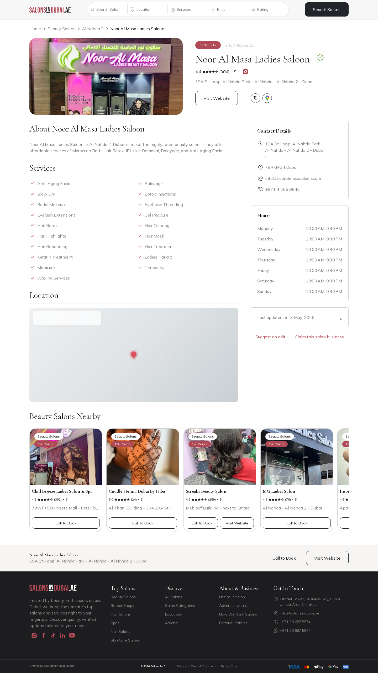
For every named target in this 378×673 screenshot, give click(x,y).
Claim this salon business (319, 336)
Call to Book (65, 523)
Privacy (181, 666)
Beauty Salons (61, 28)
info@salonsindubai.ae (299, 613)
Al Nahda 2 (93, 28)
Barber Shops (122, 605)
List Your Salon (232, 597)
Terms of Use (229, 666)
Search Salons (326, 9)
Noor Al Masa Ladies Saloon (137, 28)
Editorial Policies (233, 623)
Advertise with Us (234, 605)
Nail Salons (120, 631)
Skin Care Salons (125, 640)
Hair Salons (121, 614)
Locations (173, 614)
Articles (171, 623)
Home (35, 28)
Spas (115, 623)
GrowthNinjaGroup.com (59, 665)
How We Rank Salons (238, 614)
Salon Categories (180, 605)
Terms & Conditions (203, 666)
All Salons (173, 597)
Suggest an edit (270, 336)
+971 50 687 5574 (295, 621)
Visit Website (216, 98)
